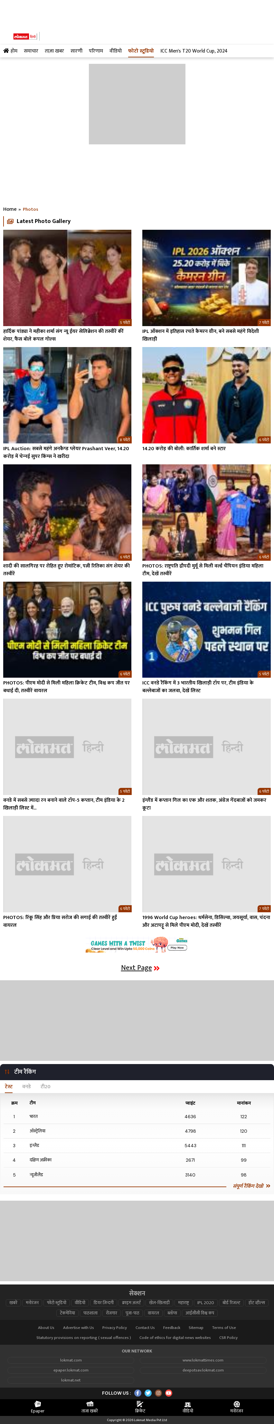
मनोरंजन (32, 1302)
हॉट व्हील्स (257, 1302)
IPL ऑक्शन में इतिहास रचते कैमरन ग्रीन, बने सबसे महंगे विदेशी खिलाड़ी (200, 335)
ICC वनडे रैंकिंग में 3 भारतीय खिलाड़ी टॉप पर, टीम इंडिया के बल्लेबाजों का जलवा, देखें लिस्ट (198, 687)
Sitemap (196, 1328)
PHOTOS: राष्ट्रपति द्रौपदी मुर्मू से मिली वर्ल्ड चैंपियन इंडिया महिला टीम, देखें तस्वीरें (202, 570)
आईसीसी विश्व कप (199, 1313)
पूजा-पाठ (132, 1313)
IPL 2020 (205, 1302)
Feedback (171, 1328)
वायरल (153, 1313)
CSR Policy (228, 1338)
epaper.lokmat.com (71, 1370)
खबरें (13, 1302)
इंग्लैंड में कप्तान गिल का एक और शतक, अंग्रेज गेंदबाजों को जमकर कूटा (204, 804)
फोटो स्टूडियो (56, 1302)
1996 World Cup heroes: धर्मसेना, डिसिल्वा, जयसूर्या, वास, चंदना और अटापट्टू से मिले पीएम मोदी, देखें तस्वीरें (206, 921)
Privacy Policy (114, 1328)
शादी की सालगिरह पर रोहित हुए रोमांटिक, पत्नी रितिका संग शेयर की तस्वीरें (66, 570)
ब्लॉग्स (172, 1313)
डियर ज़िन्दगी (104, 1302)
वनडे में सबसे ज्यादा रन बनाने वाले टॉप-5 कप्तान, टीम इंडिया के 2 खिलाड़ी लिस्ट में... (64, 804)
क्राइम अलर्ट (131, 1302)
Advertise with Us (78, 1328)
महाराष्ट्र (183, 1302)
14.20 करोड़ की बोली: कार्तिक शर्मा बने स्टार (184, 449)
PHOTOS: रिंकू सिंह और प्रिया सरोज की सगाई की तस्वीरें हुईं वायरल (60, 921)
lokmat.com (71, 1360)
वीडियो (80, 1302)
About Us (46, 1328)
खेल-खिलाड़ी (159, 1302)
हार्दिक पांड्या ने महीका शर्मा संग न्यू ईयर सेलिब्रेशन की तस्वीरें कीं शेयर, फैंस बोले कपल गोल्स (63, 335)
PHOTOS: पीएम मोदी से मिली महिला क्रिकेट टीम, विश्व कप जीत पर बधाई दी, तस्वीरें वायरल (66, 687)
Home (10, 209)
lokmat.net (70, 1380)
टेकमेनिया (67, 1313)
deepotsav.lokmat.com (203, 1370)
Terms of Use (224, 1328)
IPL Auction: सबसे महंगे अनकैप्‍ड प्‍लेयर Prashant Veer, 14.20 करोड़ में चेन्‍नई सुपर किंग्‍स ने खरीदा (66, 452)
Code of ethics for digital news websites (175, 1338)
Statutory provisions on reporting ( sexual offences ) (83, 1338)
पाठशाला (90, 1313)
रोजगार (111, 1313)
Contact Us (145, 1328)
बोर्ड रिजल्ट (231, 1302)
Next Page (140, 968)
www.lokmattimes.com (203, 1360)
